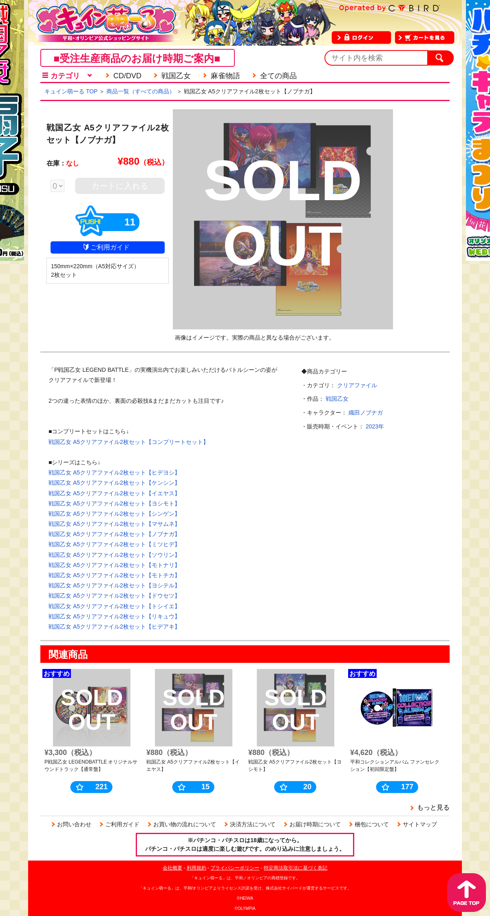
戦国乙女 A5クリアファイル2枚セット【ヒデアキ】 (114, 626)
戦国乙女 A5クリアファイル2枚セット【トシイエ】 (114, 606)
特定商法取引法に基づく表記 (295, 868)
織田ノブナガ (366, 412)
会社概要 (172, 868)
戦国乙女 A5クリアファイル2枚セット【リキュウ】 (114, 616)
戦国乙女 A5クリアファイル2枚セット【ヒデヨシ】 (114, 472)
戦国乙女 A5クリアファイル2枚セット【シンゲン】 (114, 513)
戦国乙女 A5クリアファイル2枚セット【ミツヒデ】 (114, 544)
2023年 (375, 426)
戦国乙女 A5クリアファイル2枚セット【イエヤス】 (114, 493)
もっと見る (433, 807)
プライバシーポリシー (234, 868)
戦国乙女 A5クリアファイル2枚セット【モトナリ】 (114, 565)
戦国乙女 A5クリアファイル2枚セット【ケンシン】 (114, 482)
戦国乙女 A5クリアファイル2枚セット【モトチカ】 (114, 575)
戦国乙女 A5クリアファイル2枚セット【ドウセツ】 (114, 595)
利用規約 (196, 868)
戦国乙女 (337, 398)
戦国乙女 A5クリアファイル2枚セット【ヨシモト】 (114, 503)
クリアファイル (357, 385)
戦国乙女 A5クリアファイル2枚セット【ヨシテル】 (114, 585)
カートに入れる (119, 185)
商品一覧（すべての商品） (140, 91)
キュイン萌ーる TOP (70, 91)
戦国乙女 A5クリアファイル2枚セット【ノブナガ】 (114, 534)
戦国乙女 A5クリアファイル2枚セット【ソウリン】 (114, 555)
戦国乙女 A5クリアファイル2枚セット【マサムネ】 (114, 524)
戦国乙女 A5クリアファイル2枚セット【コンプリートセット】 (129, 442)
